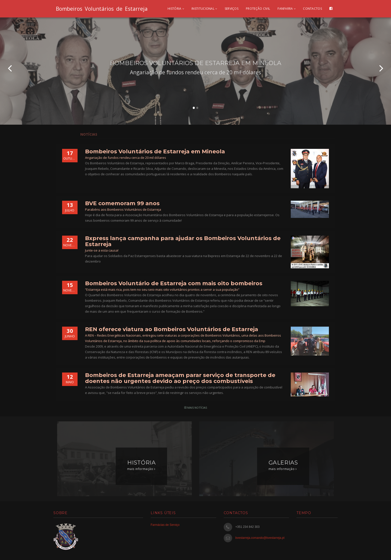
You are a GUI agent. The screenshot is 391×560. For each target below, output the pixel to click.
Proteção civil (258, 8)
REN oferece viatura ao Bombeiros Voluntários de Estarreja (171, 329)
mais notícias (195, 407)
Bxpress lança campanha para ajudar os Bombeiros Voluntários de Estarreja (183, 241)
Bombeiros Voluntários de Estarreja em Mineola (155, 151)
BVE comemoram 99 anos (122, 203)
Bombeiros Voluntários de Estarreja (102, 8)
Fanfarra (286, 8)
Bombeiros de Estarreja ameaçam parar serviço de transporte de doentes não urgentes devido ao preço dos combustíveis (180, 378)
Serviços (231, 8)
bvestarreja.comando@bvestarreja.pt (260, 538)
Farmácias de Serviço (165, 525)
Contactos (312, 8)
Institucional (204, 8)
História (176, 8)
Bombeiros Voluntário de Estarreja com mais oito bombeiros (173, 283)
